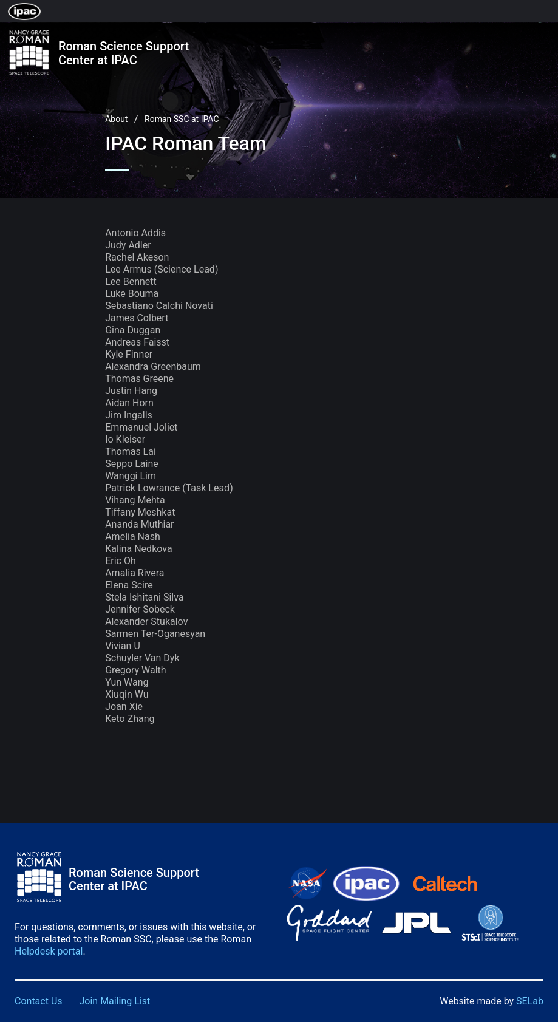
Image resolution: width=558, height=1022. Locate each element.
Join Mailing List (115, 1001)
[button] (542, 53)
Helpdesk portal (49, 951)
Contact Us (39, 1001)
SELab (529, 1001)
